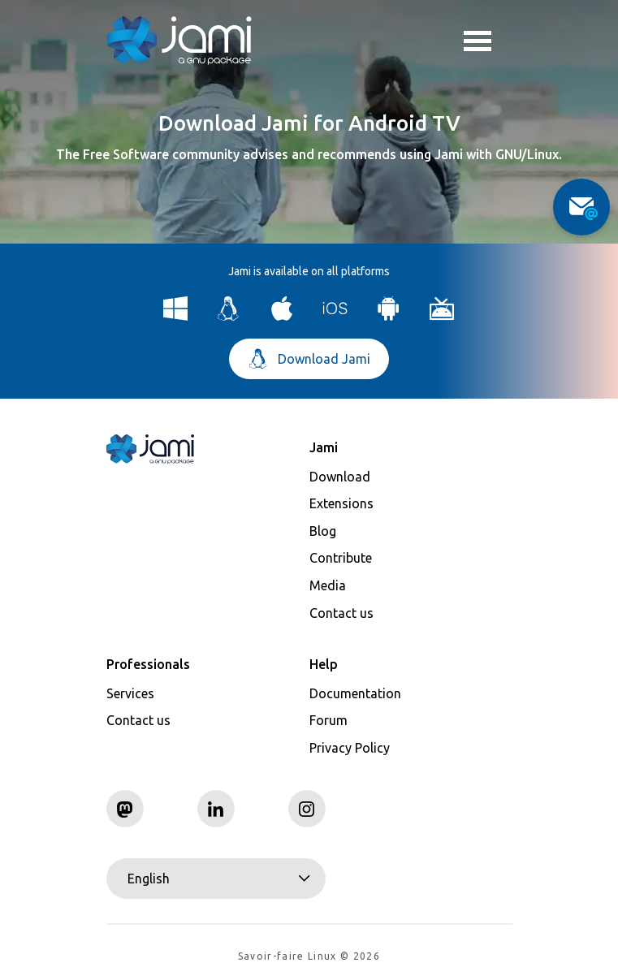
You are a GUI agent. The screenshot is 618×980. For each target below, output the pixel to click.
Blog (322, 531)
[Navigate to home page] (179, 40)
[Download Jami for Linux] (228, 316)
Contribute (340, 557)
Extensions (341, 503)
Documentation (355, 693)
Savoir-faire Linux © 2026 (309, 956)
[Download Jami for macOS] (282, 316)
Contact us (341, 613)
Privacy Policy (349, 747)
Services (130, 693)
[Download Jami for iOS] (335, 316)
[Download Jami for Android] (388, 316)
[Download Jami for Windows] (175, 316)
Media (327, 585)
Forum (328, 720)
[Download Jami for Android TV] (442, 316)
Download (339, 476)
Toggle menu (477, 43)
